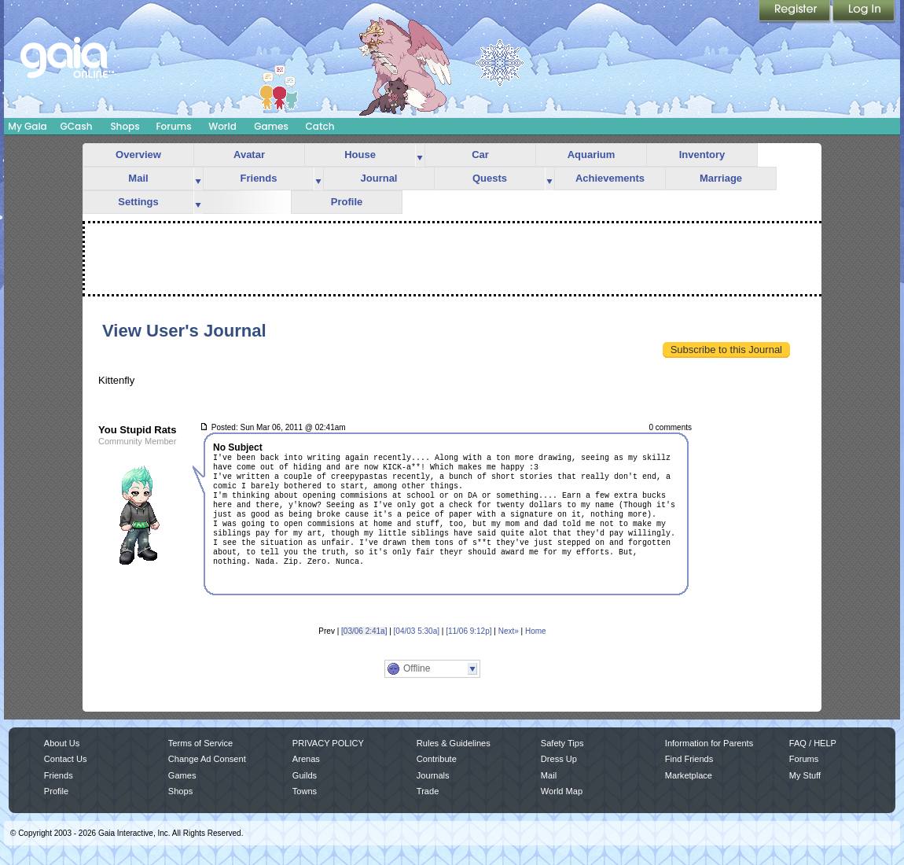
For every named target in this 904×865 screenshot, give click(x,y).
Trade (428, 791)
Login (863, 12)
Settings (138, 202)
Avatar (249, 154)
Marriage (721, 178)
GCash (77, 126)
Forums (173, 126)
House (360, 154)
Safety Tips (562, 743)
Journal (379, 178)
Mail (138, 178)
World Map (561, 791)
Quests (489, 178)
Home (535, 631)
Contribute (437, 759)
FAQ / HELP (812, 743)
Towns (304, 791)
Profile (346, 202)
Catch (320, 126)
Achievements (610, 178)
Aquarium (592, 154)
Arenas (306, 759)
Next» (508, 631)
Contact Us (65, 759)
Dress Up (559, 759)
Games (271, 126)
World (222, 126)
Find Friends (689, 759)
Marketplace (688, 775)
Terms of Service (200, 743)
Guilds (304, 775)
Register (795, 12)
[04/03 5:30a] (416, 631)
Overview (138, 154)
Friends (259, 178)
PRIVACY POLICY (328, 743)
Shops (124, 126)
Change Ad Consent (207, 759)
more (419, 155)
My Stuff (805, 775)
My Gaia (27, 126)
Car (480, 154)
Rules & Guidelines (454, 743)
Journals (433, 775)
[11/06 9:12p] (468, 631)
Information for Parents (709, 743)
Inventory (702, 154)
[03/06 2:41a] (364, 631)
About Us (61, 743)
